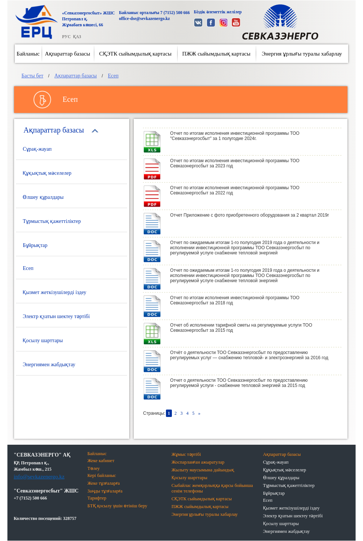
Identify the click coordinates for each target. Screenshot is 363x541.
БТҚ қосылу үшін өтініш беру (117, 505)
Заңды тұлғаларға (105, 491)
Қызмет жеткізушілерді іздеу (54, 292)
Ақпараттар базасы (67, 54)
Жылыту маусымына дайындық (202, 469)
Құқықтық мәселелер (47, 173)
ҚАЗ (77, 36)
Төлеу (93, 468)
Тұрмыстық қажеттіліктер (52, 221)
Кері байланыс (101, 475)
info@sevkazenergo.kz (39, 477)
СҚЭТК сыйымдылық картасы (135, 54)
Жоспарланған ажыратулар (197, 462)
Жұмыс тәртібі (186, 454)
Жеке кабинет (100, 460)
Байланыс (28, 54)
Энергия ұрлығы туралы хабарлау (302, 54)
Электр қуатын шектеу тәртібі (56, 316)
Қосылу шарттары (43, 340)
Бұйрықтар (35, 245)
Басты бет (32, 76)
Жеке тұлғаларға (103, 483)
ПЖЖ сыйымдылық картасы (216, 54)
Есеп (113, 76)
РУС (66, 36)
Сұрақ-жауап (37, 149)
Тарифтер (96, 498)
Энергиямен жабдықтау (49, 364)
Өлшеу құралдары (43, 197)
